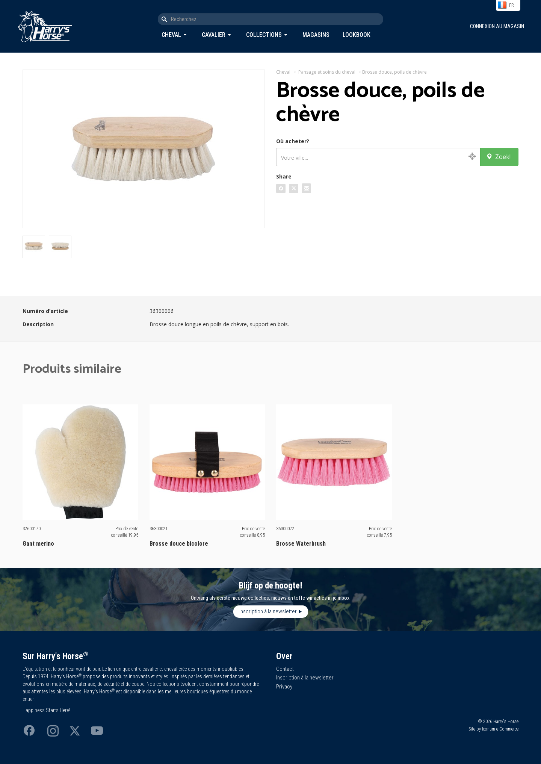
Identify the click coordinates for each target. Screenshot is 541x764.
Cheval (171, 34)
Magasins (315, 34)
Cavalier (213, 34)
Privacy (284, 686)
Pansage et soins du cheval (326, 72)
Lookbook (356, 34)
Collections (264, 34)
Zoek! (498, 157)
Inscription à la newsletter (268, 611)
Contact (285, 669)
